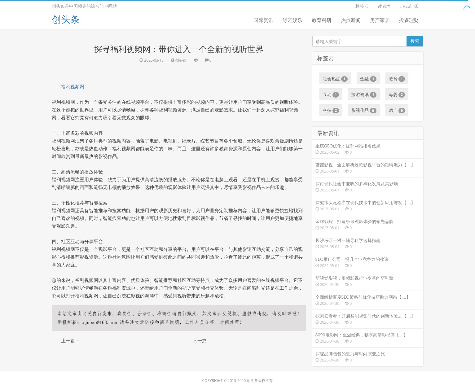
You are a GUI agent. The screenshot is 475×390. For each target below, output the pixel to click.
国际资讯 (263, 20)
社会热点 (335, 79)
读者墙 (384, 6)
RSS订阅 (409, 6)
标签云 (361, 6)
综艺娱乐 (292, 20)
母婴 (397, 94)
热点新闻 (351, 20)
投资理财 (409, 20)
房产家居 (380, 20)
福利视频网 (72, 86)
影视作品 (363, 110)
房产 (397, 110)
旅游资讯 (363, 94)
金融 (368, 79)
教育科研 (322, 20)
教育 (397, 79)
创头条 (66, 19)
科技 (331, 110)
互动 (331, 94)
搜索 (415, 41)
